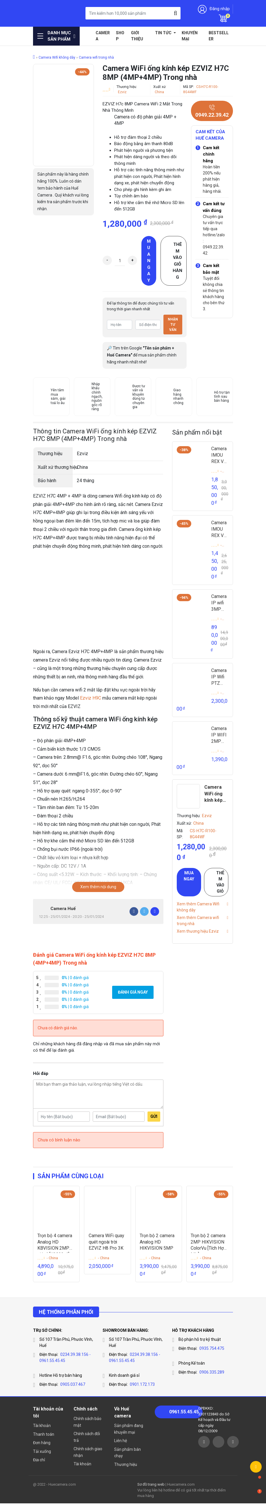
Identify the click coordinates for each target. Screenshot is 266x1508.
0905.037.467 (72, 1389)
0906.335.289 (211, 1376)
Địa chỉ (39, 1464)
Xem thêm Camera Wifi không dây (198, 911)
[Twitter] (144, 911)
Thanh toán (43, 1439)
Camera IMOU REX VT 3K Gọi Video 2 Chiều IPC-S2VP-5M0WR (220, 530)
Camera (103, 35)
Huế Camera (47, 13)
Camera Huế (63, 908)
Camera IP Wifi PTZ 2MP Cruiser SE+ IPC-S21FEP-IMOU (220, 680)
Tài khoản (42, 1430)
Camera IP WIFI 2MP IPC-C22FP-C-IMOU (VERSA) (220, 739)
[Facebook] (134, 911)
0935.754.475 (211, 1353)
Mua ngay (149, 261)
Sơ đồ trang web (151, 1489)
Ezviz (122, 92)
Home (88, 33)
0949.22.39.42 (212, 111)
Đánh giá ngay (133, 996)
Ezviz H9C (90, 698)
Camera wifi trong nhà (96, 57)
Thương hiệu (125, 1469)
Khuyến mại (190, 35)
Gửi (153, 1120)
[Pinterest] (154, 911)
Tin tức (163, 32)
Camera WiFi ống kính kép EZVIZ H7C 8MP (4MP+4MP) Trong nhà (215, 798)
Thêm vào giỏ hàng (177, 261)
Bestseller (219, 35)
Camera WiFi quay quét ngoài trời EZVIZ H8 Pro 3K (107, 1246)
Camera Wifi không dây (57, 57)
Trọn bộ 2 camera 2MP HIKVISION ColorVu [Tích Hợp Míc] (209, 1246)
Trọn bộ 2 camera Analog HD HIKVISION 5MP (157, 1246)
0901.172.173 (142, 1389)
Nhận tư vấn (173, 324)
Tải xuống (42, 1456)
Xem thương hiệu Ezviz (198, 935)
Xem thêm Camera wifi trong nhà (198, 924)
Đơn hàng (41, 1447)
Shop (120, 35)
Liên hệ (120, 1445)
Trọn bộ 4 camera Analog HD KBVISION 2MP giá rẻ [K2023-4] (55, 1246)
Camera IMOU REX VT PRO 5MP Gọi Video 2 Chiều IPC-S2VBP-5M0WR (220, 456)
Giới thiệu (137, 35)
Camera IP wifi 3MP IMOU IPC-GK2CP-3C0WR (220, 605)
